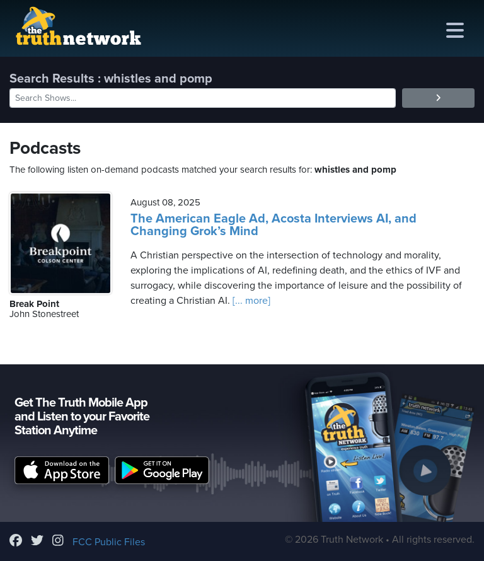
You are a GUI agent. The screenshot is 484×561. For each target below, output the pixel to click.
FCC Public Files (108, 542)
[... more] (250, 300)
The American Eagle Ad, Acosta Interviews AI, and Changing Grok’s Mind (273, 225)
